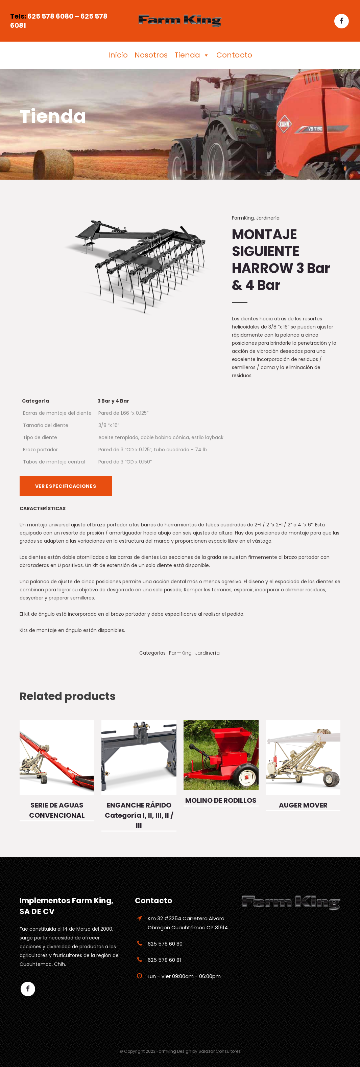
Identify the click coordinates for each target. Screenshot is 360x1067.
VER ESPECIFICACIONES (65, 486)
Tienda (192, 55)
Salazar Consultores (219, 1051)
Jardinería (268, 217)
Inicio (118, 55)
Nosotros (151, 55)
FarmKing (243, 217)
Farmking (166, 1051)
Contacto (234, 55)
